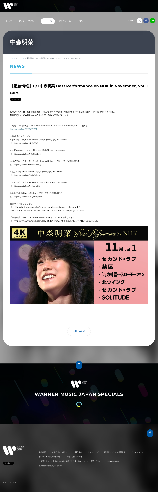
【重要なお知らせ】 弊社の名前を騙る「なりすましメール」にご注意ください (70, 461)
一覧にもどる (79, 331)
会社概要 (42, 452)
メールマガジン (137, 452)
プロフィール (64, 21)
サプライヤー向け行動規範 (49, 457)
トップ (9, 21)
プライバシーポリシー (60, 452)
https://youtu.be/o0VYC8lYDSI (23, 129)
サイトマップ (93, 452)
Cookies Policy (113, 461)
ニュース (48, 21)
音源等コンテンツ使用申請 (114, 452)
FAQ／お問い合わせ (74, 457)
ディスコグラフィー (28, 21)
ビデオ (80, 21)
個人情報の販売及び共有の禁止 (51, 465)
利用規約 (78, 452)
